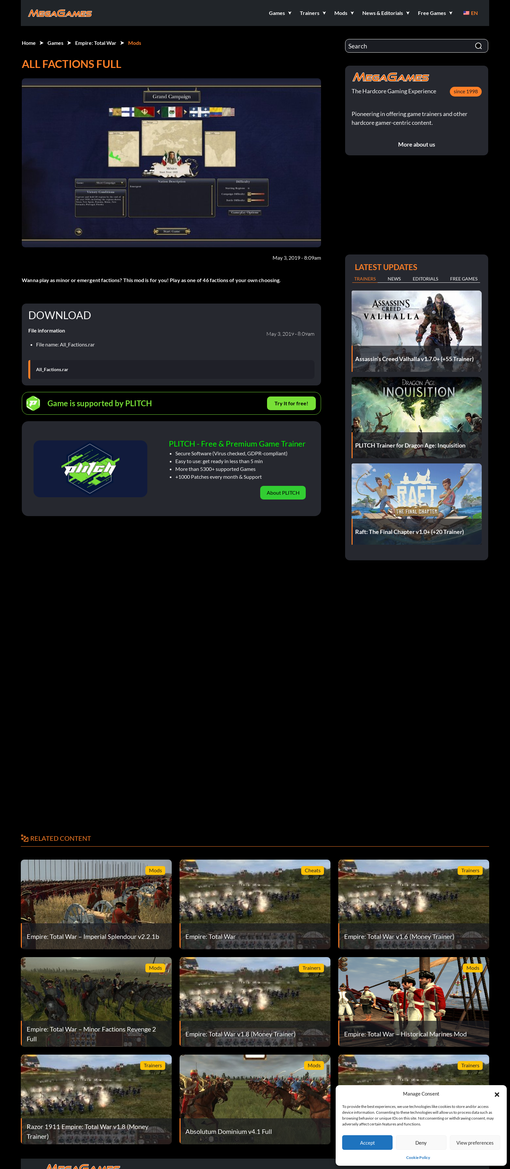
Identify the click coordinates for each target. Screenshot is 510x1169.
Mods (134, 43)
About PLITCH (283, 492)
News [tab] (394, 278)
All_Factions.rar (52, 369)
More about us (416, 144)
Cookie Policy (418, 1157)
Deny (421, 1143)
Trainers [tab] (365, 278)
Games (55, 43)
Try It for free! (291, 403)
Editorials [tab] (425, 278)
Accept (367, 1143)
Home (29, 43)
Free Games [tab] (463, 278)
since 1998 (466, 91)
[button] (497, 1093)
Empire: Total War (95, 43)
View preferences (475, 1143)
